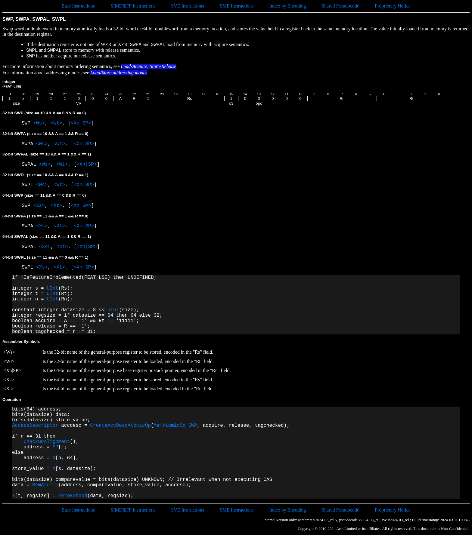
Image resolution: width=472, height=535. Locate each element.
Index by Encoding (287, 5)
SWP (27, 123)
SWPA (29, 144)
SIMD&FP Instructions (132, 5)
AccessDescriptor (35, 425)
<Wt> (56, 123)
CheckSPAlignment (46, 441)
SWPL (29, 185)
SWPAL (30, 164)
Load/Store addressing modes (118, 72)
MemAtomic (45, 485)
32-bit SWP (44, 113)
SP (55, 447)
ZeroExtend (72, 496)
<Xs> (39, 205)
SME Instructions (236, 5)
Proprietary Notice (393, 5)
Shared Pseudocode (340, 5)
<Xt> (56, 205)
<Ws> (39, 123)
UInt (52, 288)
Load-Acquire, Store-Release (148, 66)
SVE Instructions (187, 5)
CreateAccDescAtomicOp (120, 425)
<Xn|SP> (81, 123)
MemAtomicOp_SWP (175, 425)
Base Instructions (78, 5)
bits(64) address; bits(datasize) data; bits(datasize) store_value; (51, 415)
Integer (11, 83)
